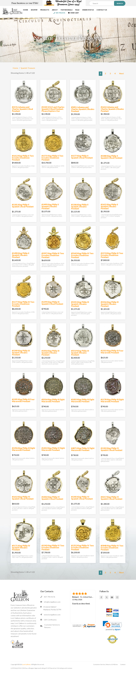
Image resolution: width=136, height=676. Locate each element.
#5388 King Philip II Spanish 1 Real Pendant (111, 161)
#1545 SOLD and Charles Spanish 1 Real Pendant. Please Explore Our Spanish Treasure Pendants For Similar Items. (53, 116)
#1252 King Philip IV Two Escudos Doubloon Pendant (82, 551)
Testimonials (73, 10)
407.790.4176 (121, 10)
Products (50, 10)
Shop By (40, 10)
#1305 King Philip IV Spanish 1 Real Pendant (82, 502)
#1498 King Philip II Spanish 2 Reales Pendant (20, 259)
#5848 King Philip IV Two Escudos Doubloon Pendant (112, 552)
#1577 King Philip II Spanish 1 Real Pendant (82, 161)
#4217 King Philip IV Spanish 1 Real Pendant (111, 502)
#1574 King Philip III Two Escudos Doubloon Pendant (112, 259)
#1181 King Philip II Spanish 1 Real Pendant (23, 209)
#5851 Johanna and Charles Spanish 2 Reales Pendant (82, 113)
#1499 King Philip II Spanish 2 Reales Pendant (50, 210)
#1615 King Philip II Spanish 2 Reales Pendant (109, 210)
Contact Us (108, 10)
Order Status (94, 10)
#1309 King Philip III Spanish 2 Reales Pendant (21, 357)
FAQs (83, 10)
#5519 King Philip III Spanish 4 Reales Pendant (80, 357)
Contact (122, 668)
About (61, 10)
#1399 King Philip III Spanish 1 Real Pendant (52, 307)
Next (121, 77)
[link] (112, 630)
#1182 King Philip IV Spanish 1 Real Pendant (111, 453)
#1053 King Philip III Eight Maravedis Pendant (82, 404)
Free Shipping (24, 3)
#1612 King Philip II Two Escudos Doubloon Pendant (23, 162)
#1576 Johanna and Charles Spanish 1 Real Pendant (22, 113)
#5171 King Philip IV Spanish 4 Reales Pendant (21, 552)
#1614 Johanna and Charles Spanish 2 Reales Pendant (112, 113)
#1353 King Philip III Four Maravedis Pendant (112, 356)
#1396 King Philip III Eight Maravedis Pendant (23, 453)
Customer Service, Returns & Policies (105, 668)
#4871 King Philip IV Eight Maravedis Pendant (83, 453)
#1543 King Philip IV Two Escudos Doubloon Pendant (53, 551)
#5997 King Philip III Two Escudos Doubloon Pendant (53, 259)
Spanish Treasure (28, 72)
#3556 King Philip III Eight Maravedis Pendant (53, 404)
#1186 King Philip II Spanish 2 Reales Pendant (79, 210)
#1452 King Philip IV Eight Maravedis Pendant (53, 453)
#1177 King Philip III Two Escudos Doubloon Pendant (23, 308)
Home (31, 10)
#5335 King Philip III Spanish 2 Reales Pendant (80, 308)
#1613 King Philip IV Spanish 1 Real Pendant (23, 502)
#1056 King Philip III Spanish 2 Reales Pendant (50, 357)
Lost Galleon (26, 668)
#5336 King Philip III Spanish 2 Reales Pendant (110, 308)
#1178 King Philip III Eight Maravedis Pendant (112, 404)
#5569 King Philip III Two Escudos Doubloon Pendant (82, 259)
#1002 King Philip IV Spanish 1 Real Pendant (52, 502)
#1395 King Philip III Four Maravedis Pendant (23, 404)
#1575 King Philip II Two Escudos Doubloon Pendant (52, 162)
